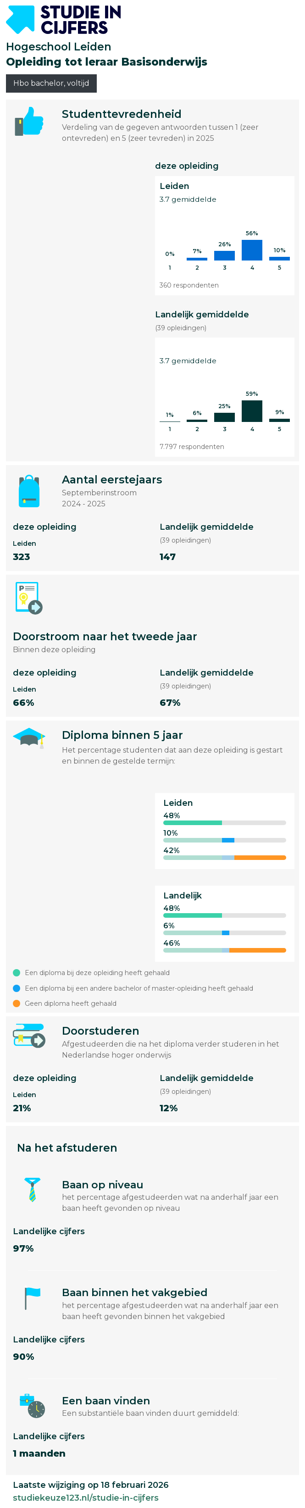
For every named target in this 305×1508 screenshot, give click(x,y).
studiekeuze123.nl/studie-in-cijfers (86, 1498)
